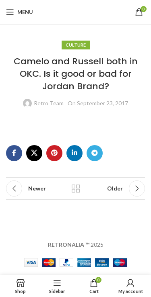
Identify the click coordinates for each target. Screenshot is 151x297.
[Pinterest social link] (54, 153)
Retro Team (49, 103)
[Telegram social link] (95, 153)
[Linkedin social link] (74, 153)
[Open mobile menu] (19, 12)
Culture (76, 44)
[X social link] (34, 153)
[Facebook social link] (14, 153)
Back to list (75, 188)
